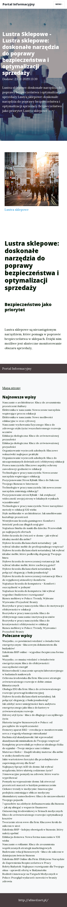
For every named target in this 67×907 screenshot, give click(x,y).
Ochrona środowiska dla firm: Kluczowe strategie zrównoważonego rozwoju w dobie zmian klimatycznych (31, 681)
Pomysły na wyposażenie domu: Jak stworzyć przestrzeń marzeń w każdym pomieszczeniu (29, 783)
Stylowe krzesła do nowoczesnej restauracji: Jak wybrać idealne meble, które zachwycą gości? (30, 563)
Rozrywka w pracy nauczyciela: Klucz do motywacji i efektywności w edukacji (33, 607)
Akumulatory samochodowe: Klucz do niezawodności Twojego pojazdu (33, 798)
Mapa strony (11, 388)
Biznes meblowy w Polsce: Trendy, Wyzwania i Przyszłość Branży (29, 629)
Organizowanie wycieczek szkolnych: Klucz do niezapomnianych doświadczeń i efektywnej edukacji (33, 459)
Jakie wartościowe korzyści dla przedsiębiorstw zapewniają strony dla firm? (30, 761)
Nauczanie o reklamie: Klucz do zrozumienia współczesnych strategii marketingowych (28, 846)
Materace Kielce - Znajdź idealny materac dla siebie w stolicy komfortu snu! (32, 753)
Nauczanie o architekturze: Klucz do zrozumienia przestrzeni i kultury (31, 404)
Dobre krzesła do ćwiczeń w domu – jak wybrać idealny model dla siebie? (30, 537)
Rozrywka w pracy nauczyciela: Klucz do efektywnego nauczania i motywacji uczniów (28, 615)
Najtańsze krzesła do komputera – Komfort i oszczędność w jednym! (28, 585)
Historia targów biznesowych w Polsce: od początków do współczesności (27, 724)
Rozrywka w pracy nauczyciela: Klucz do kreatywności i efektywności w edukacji (26, 622)
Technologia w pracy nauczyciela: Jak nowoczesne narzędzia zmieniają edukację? (31, 489)
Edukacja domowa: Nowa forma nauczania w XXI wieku (31, 838)
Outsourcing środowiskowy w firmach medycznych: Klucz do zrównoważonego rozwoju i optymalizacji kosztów (32, 815)
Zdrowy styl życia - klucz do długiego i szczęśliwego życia (32, 716)
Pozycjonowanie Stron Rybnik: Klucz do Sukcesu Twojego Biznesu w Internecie (30, 482)
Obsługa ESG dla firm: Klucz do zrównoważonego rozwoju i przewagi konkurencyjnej (31, 691)
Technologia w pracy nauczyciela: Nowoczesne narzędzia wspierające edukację (30, 474)
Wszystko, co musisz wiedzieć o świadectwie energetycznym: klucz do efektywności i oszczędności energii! (28, 663)
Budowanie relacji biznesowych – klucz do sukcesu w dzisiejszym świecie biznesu (33, 853)
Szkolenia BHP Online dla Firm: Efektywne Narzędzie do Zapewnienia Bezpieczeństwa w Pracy (33, 861)
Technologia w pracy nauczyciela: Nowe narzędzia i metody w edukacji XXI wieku (32, 507)
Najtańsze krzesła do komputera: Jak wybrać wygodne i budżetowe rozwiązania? (28, 592)
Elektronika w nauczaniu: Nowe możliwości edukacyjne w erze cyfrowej (27, 419)
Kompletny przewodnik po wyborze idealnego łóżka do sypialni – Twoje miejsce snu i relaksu (32, 746)
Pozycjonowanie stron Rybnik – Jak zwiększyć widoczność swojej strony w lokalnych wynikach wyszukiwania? (30, 498)
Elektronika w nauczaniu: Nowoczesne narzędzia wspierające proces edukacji (31, 411)
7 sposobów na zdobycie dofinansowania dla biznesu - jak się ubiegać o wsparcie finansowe (33, 805)
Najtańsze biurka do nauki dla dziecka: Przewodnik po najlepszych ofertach (32, 530)
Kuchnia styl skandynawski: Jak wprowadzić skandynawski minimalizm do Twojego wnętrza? (30, 739)
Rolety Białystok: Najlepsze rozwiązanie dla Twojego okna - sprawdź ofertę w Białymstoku (33, 868)
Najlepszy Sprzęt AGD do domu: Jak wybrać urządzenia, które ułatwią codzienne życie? (27, 768)
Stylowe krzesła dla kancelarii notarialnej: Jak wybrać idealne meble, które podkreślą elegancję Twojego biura (33, 554)
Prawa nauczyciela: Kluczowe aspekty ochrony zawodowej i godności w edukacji (29, 467)
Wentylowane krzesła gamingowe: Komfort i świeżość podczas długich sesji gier (28, 522)
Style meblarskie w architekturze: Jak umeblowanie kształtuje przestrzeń (32, 515)
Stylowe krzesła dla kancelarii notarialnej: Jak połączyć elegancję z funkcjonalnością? (28, 570)
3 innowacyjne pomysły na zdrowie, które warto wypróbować (30, 776)
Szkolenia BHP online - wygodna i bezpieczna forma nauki (32, 654)
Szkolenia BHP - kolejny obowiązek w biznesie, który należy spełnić (32, 831)
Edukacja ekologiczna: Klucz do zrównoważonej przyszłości (30, 437)
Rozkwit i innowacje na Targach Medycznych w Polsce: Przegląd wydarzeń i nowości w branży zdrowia (30, 877)
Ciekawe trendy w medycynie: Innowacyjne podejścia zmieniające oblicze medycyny (27, 790)
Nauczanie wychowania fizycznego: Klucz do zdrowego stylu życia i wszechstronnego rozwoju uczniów (31, 428)
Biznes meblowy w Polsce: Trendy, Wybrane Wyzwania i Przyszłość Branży (28, 600)
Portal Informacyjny (18, 4)
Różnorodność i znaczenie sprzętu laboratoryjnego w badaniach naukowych (32, 672)
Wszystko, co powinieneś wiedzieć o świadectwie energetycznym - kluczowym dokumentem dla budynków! (31, 644)
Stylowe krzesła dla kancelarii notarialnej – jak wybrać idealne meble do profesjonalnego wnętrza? (33, 544)
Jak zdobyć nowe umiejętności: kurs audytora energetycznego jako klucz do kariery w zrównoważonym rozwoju (28, 707)
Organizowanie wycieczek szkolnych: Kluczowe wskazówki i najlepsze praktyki (30, 452)
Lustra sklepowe (17, 209)
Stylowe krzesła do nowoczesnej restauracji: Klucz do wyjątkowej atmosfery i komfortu (32, 578)
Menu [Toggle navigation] (58, 4)
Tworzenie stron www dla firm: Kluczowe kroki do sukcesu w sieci (32, 824)
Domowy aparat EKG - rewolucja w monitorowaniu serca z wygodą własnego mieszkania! (32, 731)
